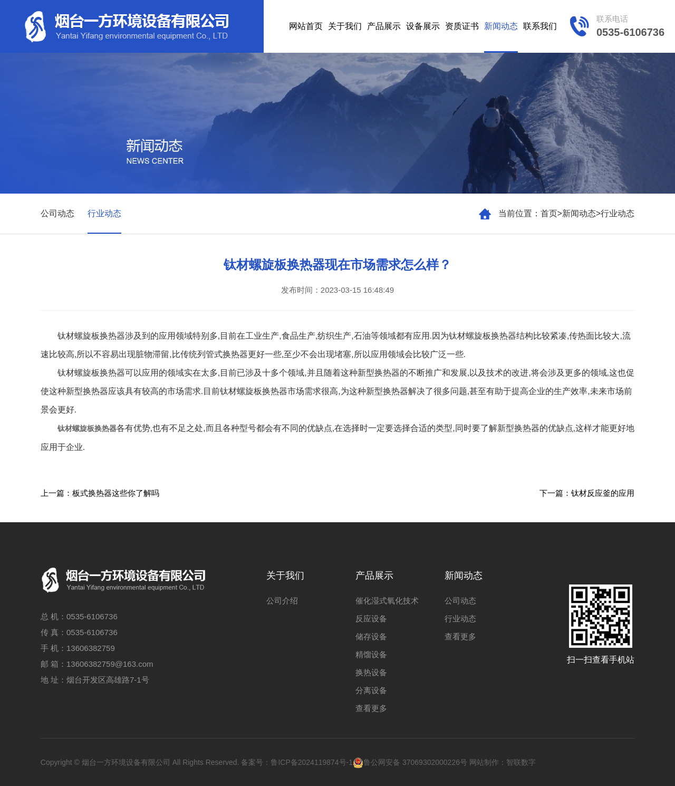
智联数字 (521, 762)
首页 (549, 213)
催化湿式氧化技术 (387, 600)
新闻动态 (501, 26)
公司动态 (57, 213)
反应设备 (371, 618)
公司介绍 (282, 600)
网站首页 (306, 26)
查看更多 (371, 708)
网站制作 (484, 762)
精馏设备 (371, 654)
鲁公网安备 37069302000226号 (410, 762)
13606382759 (90, 648)
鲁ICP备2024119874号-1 (312, 762)
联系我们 (540, 26)
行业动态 (617, 213)
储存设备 (371, 636)
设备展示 (423, 26)
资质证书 (462, 26)
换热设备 (371, 672)
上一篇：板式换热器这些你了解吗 (100, 492)
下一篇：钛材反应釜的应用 (586, 492)
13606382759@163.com (109, 663)
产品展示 (384, 26)
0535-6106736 (92, 616)
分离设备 (371, 690)
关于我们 (345, 26)
